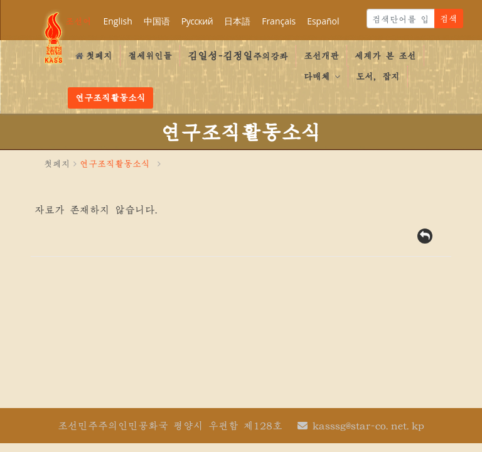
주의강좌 (238, 55)
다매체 (322, 76)
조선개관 (321, 55)
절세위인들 (150, 55)
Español (323, 21)
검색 (449, 18)
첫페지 (93, 55)
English (117, 21)
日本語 (237, 21)
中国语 (157, 21)
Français (279, 21)
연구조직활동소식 (110, 97)
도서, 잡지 (378, 76)
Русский (197, 21)
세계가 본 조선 (385, 55)
